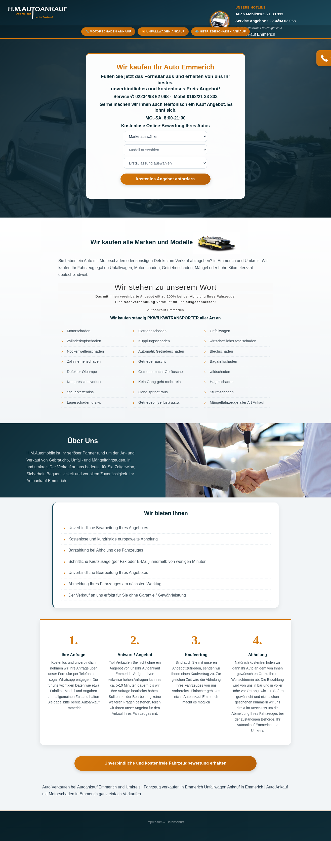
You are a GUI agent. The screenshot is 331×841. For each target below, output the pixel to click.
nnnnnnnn (165, 163)
